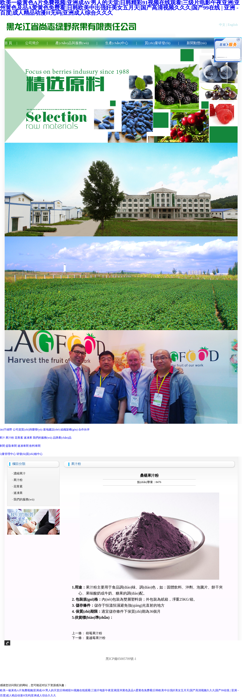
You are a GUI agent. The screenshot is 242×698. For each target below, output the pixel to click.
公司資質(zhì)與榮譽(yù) (27, 429)
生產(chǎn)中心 (116, 43)
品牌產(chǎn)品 (62, 437)
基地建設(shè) (51, 429)
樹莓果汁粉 (94, 633)
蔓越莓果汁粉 (95, 638)
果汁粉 (10, 437)
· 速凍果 (17, 493)
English (233, 24)
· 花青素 (17, 486)
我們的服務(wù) (42, 437)
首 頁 (8, 43)
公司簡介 (32, 43)
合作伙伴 (84, 429)
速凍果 (28, 437)
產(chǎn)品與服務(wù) (72, 43)
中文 (222, 24)
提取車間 (11, 445)
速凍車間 (23, 445)
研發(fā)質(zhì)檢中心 (30, 454)
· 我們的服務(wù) (23, 499)
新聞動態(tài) (196, 43)
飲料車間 (34, 445)
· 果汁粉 (17, 480)
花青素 (19, 437)
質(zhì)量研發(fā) (157, 43)
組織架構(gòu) (69, 429)
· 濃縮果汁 (19, 473)
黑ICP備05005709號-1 (121, 659)
